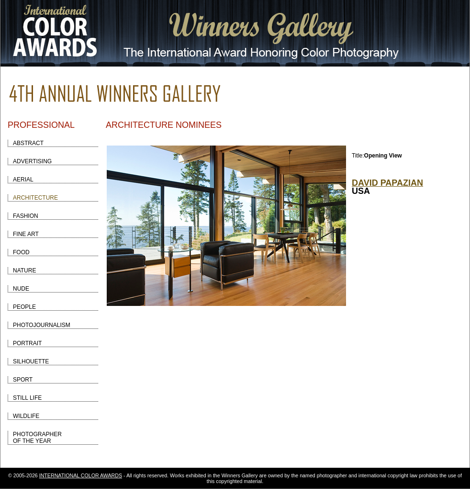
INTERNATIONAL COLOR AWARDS (80, 475)
